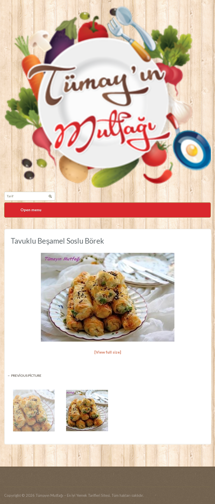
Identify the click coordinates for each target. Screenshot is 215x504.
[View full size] (107, 352)
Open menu (30, 209)
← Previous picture (24, 375)
